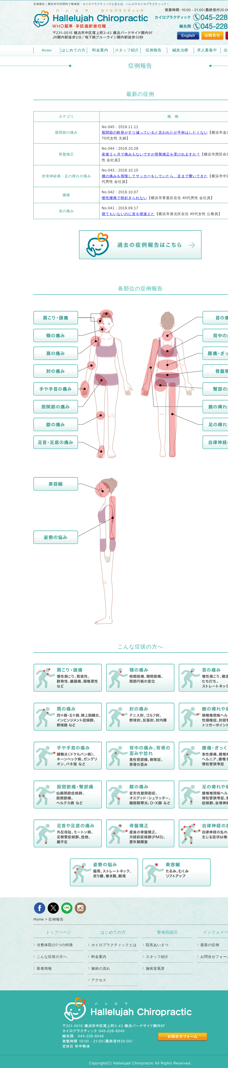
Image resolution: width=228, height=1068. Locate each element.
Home (47, 50)
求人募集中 (207, 50)
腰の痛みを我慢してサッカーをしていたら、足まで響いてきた (155, 176)
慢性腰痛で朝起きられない (124, 198)
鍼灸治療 (180, 50)
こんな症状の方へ (52, 957)
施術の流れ (100, 968)
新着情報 (44, 968)
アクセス (98, 980)
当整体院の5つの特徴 (55, 945)
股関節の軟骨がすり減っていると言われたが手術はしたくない (155, 132)
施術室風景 (155, 968)
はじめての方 (73, 52)
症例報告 (154, 50)
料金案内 (100, 50)
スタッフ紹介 (127, 50)
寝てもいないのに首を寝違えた (128, 214)
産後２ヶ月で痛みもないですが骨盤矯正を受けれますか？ (151, 154)
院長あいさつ (157, 945)
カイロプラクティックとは (114, 945)
